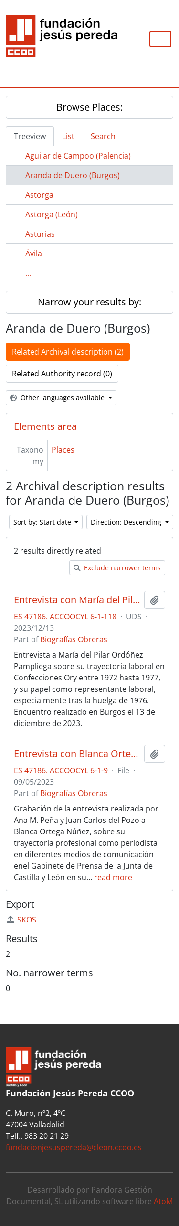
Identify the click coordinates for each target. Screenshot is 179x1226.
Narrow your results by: (89, 301)
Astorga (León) (51, 214)
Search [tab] (103, 136)
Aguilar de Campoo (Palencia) (78, 156)
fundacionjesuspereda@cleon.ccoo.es (74, 1147)
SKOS (21, 919)
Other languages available (58, 397)
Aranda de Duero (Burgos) (72, 175)
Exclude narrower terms (117, 567)
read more (113, 877)
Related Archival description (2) (68, 351)
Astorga (39, 195)
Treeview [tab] (30, 136)
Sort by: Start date (43, 522)
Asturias (40, 234)
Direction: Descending (127, 522)
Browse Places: (89, 107)
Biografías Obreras (73, 639)
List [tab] (68, 136)
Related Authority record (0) (62, 373)
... (28, 273)
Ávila (33, 253)
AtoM (163, 1201)
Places (63, 450)
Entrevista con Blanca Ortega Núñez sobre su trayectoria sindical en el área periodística (77, 754)
